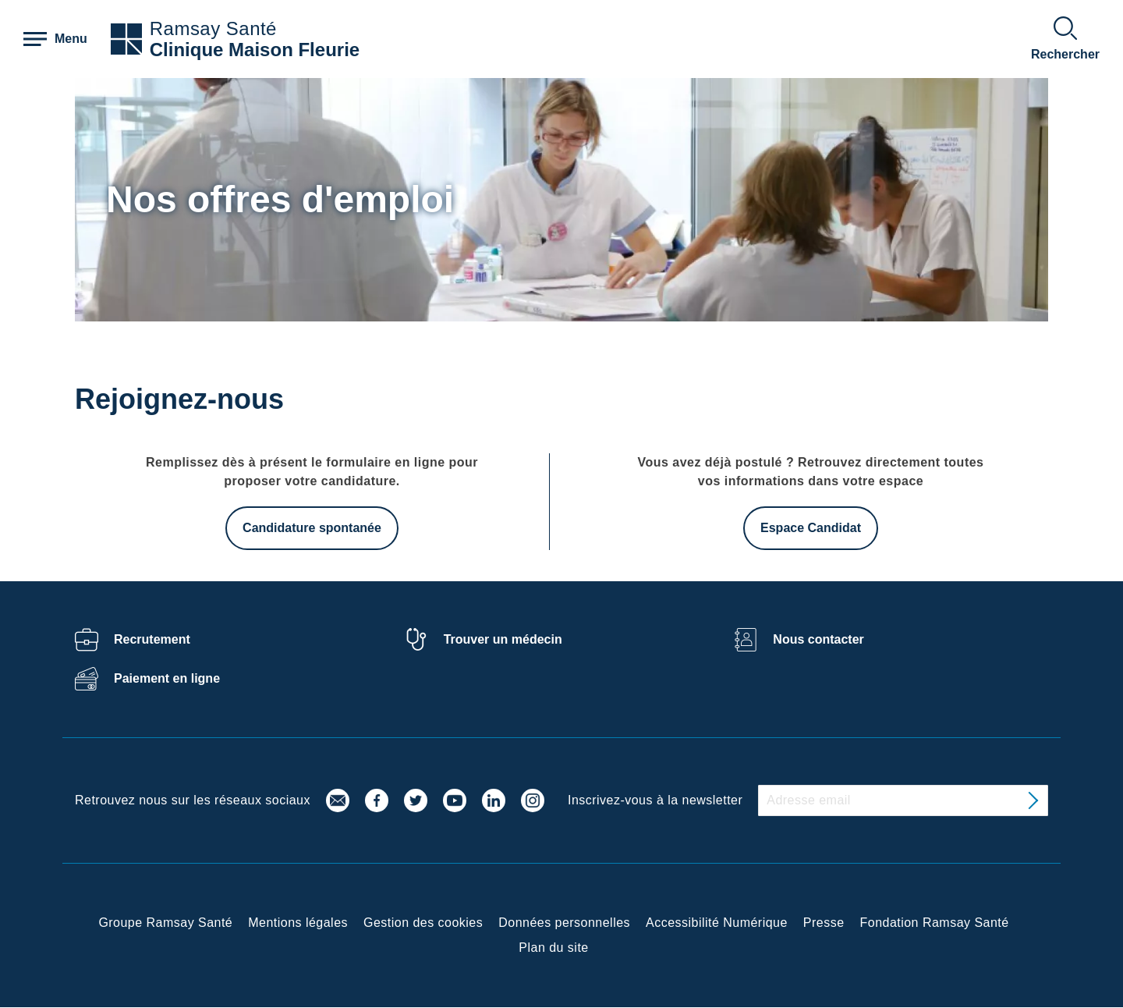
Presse (824, 922)
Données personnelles (564, 922)
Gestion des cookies (423, 922)
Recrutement (152, 639)
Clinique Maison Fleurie (255, 49)
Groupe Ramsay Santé (165, 922)
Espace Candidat (810, 527)
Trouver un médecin (503, 639)
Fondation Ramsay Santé (934, 922)
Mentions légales (298, 922)
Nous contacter (818, 639)
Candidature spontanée (312, 527)
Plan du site (553, 947)
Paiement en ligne (167, 678)
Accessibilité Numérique (717, 922)
